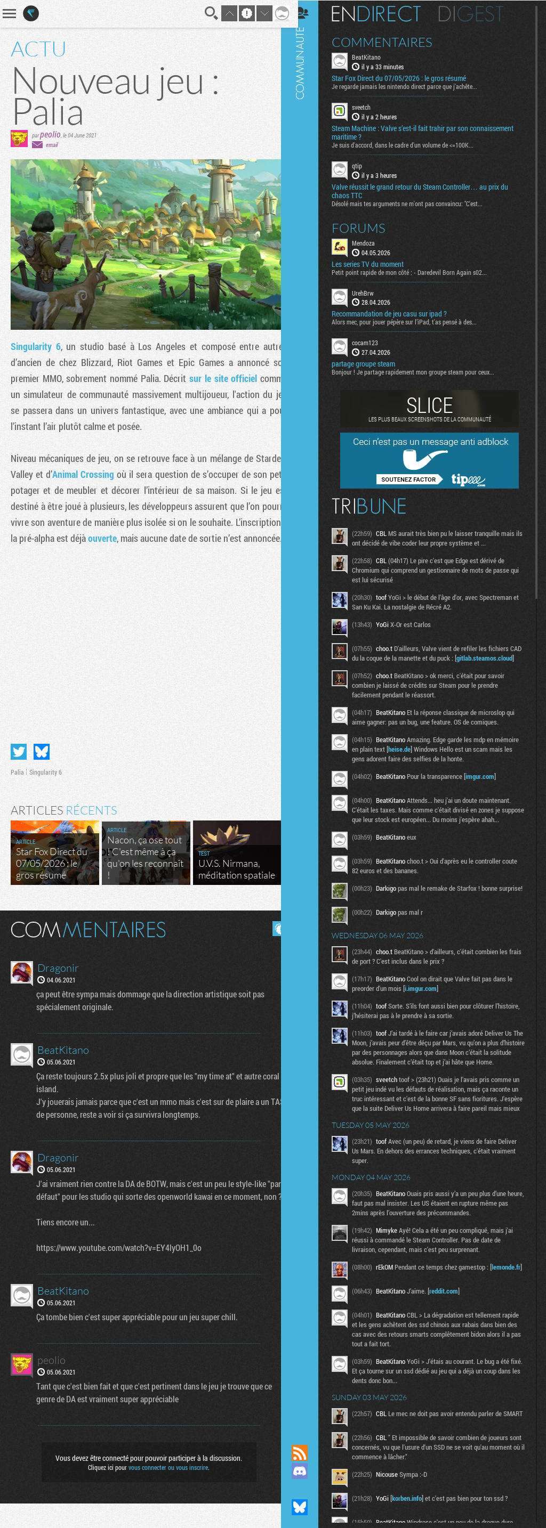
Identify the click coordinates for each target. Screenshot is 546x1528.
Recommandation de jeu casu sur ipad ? (398, 313)
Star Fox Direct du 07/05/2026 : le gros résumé (408, 78)
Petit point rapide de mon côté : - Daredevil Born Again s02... (418, 271)
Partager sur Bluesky (42, 763)
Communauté (308, 712)
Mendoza (372, 242)
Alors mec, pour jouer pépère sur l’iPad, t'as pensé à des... (413, 321)
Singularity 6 (35, 346)
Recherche (204, 13)
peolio (50, 134)
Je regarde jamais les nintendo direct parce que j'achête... (413, 86)
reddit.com (452, 1335)
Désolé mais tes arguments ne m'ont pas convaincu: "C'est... (416, 202)
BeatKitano (375, 56)
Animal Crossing (116, 474)
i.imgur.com (430, 1010)
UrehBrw (372, 292)
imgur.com (489, 785)
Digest (480, 13)
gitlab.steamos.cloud (391, 667)
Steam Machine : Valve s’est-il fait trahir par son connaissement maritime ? (432, 132)
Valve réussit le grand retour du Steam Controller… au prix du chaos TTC (429, 190)
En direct (385, 13)
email (52, 145)
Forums (368, 227)
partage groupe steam (372, 363)
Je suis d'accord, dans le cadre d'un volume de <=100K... (412, 144)
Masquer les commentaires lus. (271, 940)
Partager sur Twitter (19, 763)
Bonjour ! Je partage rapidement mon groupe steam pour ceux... (422, 371)
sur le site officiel (217, 378)
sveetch (370, 106)
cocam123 (374, 342)
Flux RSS (309, 1453)
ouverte (158, 538)
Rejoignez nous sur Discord (309, 1471)
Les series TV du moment (377, 263)
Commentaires (391, 42)
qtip (366, 165)
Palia (17, 783)
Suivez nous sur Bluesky (309, 1507)
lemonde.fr (377, 1317)
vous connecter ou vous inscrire (164, 1492)
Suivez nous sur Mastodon (309, 1489)
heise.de (434, 758)
